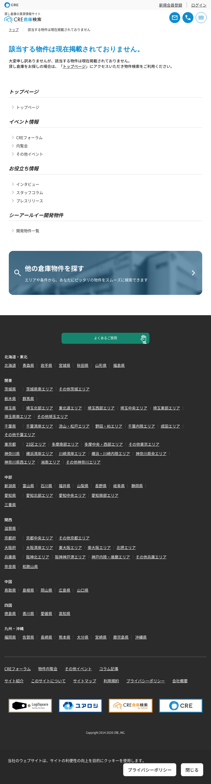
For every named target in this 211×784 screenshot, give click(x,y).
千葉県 (10, 426)
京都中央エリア (39, 538)
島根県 (28, 590)
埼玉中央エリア (133, 408)
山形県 (101, 365)
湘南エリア (50, 462)
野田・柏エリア (108, 426)
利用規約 (111, 680)
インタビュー (27, 184)
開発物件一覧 (27, 230)
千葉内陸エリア (141, 426)
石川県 (46, 485)
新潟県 (10, 485)
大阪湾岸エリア (39, 547)
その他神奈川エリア (83, 462)
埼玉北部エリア (39, 408)
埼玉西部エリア (101, 408)
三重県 (10, 504)
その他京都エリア (74, 538)
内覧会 (22, 145)
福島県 (119, 365)
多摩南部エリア (65, 444)
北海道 (10, 365)
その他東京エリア (144, 444)
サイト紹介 (14, 680)
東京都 (10, 444)
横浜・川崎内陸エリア (110, 453)
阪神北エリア (37, 556)
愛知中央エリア (72, 495)
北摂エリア (126, 547)
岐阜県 (119, 485)
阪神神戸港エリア (70, 556)
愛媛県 (46, 613)
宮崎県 (101, 637)
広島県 (64, 590)
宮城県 (64, 365)
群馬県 (28, 398)
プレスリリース (29, 200)
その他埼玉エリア (52, 416)
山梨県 (82, 485)
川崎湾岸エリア (72, 453)
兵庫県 (10, 556)
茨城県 (10, 389)
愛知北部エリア (39, 495)
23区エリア (36, 444)
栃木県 (10, 398)
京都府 (10, 538)
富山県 (28, 485)
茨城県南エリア (39, 389)
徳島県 (10, 613)
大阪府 (10, 547)
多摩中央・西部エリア (103, 444)
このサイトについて (48, 680)
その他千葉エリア (19, 434)
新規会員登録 (170, 5)
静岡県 (137, 485)
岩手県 (46, 365)
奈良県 (10, 566)
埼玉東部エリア (166, 408)
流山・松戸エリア (74, 426)
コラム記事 (108, 668)
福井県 (64, 485)
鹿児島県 (121, 637)
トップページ (74, 66)
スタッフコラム (29, 192)
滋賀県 (10, 528)
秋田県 (82, 365)
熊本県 (64, 637)
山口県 (82, 590)
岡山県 (46, 590)
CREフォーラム (29, 137)
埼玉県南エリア (17, 416)
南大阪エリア (99, 547)
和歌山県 (30, 566)
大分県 (82, 637)
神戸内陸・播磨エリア (110, 556)
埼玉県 (10, 408)
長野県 (101, 485)
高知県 (64, 613)
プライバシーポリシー (145, 680)
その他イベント (29, 154)
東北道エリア (70, 408)
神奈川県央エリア (151, 453)
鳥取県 (10, 590)
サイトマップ (84, 680)
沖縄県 (141, 637)
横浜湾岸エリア (39, 453)
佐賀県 (28, 637)
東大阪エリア (70, 547)
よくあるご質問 (105, 338)
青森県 (28, 365)
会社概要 (180, 680)
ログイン (199, 5)
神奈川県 (12, 453)
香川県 (28, 613)
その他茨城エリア (74, 389)
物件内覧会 (47, 668)
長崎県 (46, 637)
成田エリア (170, 426)
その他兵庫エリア (151, 556)
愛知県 (10, 495)
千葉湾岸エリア (39, 426)
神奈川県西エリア (19, 462)
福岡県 (10, 637)
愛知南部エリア (104, 495)
